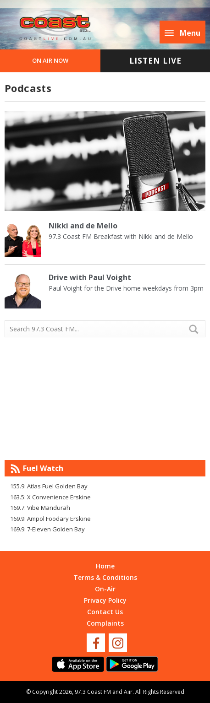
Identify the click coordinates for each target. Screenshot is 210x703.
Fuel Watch (43, 468)
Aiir (128, 692)
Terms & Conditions (105, 577)
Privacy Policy (105, 600)
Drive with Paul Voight (90, 277)
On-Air (105, 588)
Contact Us (105, 611)
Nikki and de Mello (83, 226)
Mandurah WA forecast (105, 441)
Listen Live (155, 60)
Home (105, 566)
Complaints (105, 623)
